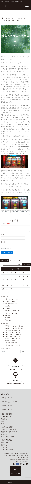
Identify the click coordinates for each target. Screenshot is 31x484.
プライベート (6, 211)
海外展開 (7, 315)
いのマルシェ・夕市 (11, 313)
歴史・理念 (5, 442)
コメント (5, 223)
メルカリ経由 (8, 334)
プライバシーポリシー (22, 461)
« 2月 (7, 292)
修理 (2, 423)
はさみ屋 (17, 326)
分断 (6, 343)
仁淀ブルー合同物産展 (12, 311)
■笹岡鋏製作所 (6, 440)
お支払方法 (5, 434)
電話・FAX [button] (15, 366)
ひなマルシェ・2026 (11, 299)
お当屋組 (7, 306)
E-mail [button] (15, 380)
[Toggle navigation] (27, 6)
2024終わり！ (9, 326)
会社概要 (12, 459)
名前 (2, 234)
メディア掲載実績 (7, 449)
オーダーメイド (6, 416)
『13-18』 (8, 320)
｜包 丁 (6, 409)
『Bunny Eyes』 (10, 301)
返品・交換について (7, 436)
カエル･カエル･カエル (17, 211)
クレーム (7, 330)
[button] (23, 351)
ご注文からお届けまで (8, 429)
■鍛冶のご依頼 (6, 414)
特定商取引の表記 (23, 459)
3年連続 (7, 308)
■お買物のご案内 (7, 427)
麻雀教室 (7, 318)
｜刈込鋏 (9, 401)
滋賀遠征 (7, 338)
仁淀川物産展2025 (11, 304)
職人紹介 (4, 445)
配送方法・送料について (9, 432)
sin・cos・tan (15, 260)
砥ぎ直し (4, 419)
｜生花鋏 (7, 405)
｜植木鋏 (7, 397)
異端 (19, 264)
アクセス (4, 447)
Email (3, 242)
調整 (2, 421)
